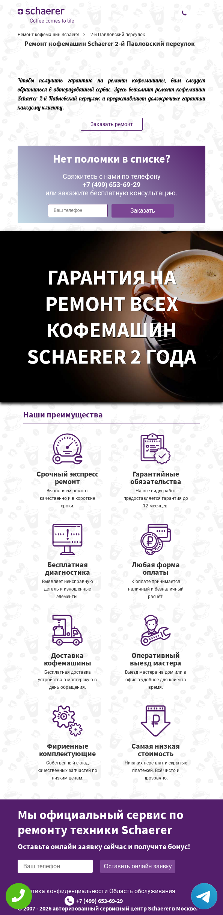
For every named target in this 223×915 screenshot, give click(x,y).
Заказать (142, 210)
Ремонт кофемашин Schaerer (48, 34)
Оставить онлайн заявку (138, 866)
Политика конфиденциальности (63, 891)
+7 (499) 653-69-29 (99, 900)
